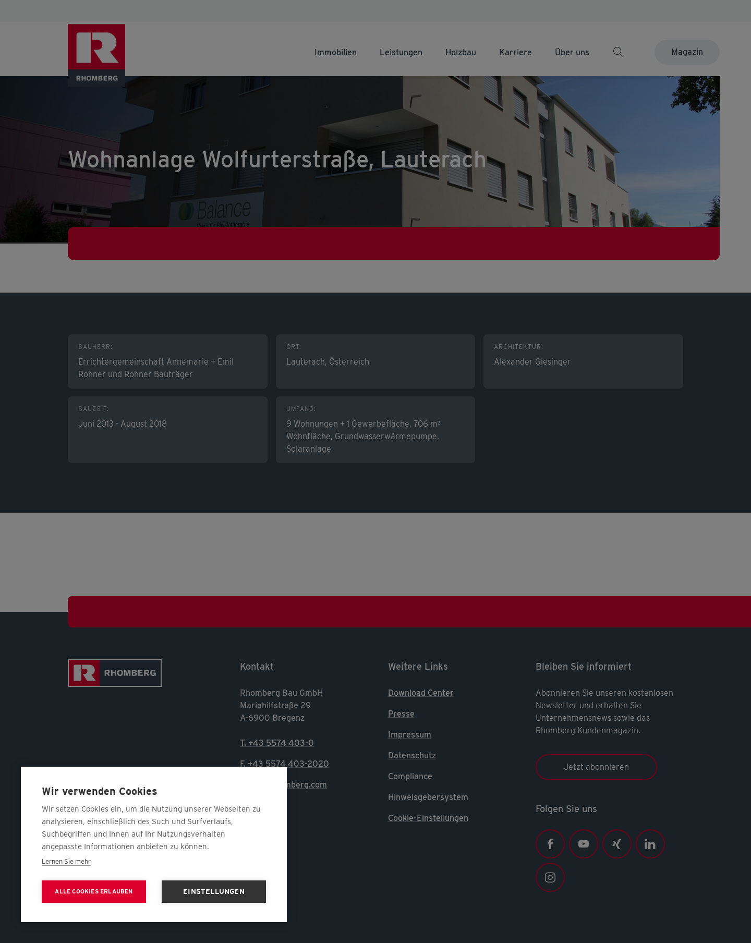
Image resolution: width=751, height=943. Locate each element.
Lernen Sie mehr (66, 861)
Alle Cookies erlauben (93, 891)
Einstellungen (214, 891)
